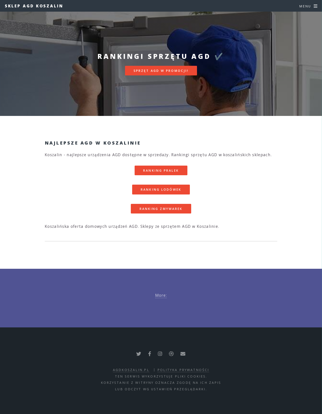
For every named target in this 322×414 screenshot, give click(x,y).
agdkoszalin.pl (131, 370)
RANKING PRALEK (161, 170)
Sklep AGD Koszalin (34, 6)
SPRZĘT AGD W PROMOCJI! (161, 70)
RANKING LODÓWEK (161, 189)
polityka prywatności (183, 370)
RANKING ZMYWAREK (161, 209)
